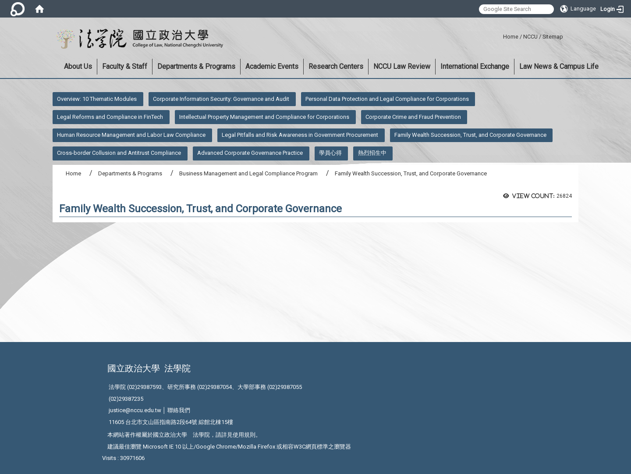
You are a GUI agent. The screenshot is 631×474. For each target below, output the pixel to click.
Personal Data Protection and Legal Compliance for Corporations (387, 99)
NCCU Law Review (401, 66)
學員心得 (330, 153)
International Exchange (474, 66)
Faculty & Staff (124, 66)
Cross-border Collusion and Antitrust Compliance (119, 153)
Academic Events (271, 66)
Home (510, 36)
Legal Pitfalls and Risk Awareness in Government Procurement (300, 135)
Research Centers (335, 66)
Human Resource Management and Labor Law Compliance (131, 135)
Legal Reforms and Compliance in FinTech (110, 117)
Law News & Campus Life (559, 66)
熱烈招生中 (372, 153)
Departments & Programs (196, 66)
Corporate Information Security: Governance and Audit (221, 99)
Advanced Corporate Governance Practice (250, 153)
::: (500, 35)
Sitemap (552, 36)
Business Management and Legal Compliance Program (248, 173)
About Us (78, 66)
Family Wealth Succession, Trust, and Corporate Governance (470, 135)
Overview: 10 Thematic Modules (97, 99)
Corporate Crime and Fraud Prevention (413, 117)
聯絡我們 (178, 410)
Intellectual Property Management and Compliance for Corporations (264, 117)
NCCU (530, 36)
